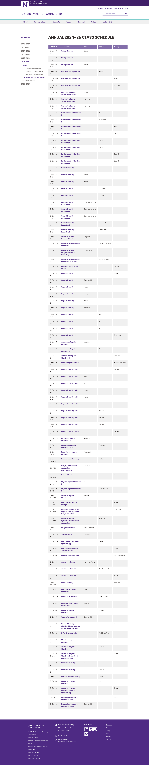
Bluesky (86, 734)
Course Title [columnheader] (65, 47)
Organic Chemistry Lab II (69, 404)
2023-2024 (25, 58)
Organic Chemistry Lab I (69, 369)
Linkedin (86, 729)
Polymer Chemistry (67, 475)
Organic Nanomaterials (69, 617)
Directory (108, 728)
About (26, 22)
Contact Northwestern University (38, 746)
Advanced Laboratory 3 (69, 576)
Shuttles (108, 739)
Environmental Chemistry (70, 459)
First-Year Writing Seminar (70, 71)
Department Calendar (121, 8)
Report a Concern (33, 755)
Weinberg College (79, 3)
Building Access (33, 737)
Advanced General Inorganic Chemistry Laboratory (68, 253)
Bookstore (109, 725)
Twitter (91, 729)
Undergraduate (41, 22)
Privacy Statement (34, 752)
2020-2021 (25, 47)
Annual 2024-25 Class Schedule (35, 77)
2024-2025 (37, 30)
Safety (95, 22)
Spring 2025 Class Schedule (34, 74)
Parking (108, 736)
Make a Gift (107, 22)
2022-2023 (25, 55)
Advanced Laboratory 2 (69, 569)
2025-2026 (25, 84)
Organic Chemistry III (68, 335)
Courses (29, 30)
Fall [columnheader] (85, 47)
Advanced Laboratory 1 (69, 562)
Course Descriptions (29, 81)
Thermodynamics (67, 534)
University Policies (34, 758)
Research (82, 22)
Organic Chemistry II (68, 307)
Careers (30, 743)
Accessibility (32, 734)
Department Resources (104, 8)
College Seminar (67, 51)
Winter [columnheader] (101, 47)
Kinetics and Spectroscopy (70, 676)
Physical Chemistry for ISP (70, 555)
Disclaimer (31, 749)
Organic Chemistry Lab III (70, 431)
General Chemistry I (68, 168)
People (70, 22)
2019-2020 (25, 44)
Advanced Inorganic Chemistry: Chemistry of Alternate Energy (69, 656)
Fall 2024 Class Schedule (33, 68)
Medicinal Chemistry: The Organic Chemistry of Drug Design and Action (70, 512)
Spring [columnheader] (116, 47)
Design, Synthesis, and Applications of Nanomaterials (69, 468)
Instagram (95, 729)
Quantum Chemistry (68, 663)
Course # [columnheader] (53, 47)
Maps (107, 733)
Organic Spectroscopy (69, 596)
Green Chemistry (67, 582)
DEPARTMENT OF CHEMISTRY (42, 13)
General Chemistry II (68, 188)
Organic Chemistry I (68, 273)
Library (108, 730)
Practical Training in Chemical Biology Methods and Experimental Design (70, 626)
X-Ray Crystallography (69, 633)
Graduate (57, 22)
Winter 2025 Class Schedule (34, 71)
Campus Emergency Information (38, 740)
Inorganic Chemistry (68, 527)
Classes (45, 30)
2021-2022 (25, 51)
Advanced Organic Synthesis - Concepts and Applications (70, 521)
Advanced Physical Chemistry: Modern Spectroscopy (68, 690)
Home (23, 30)
